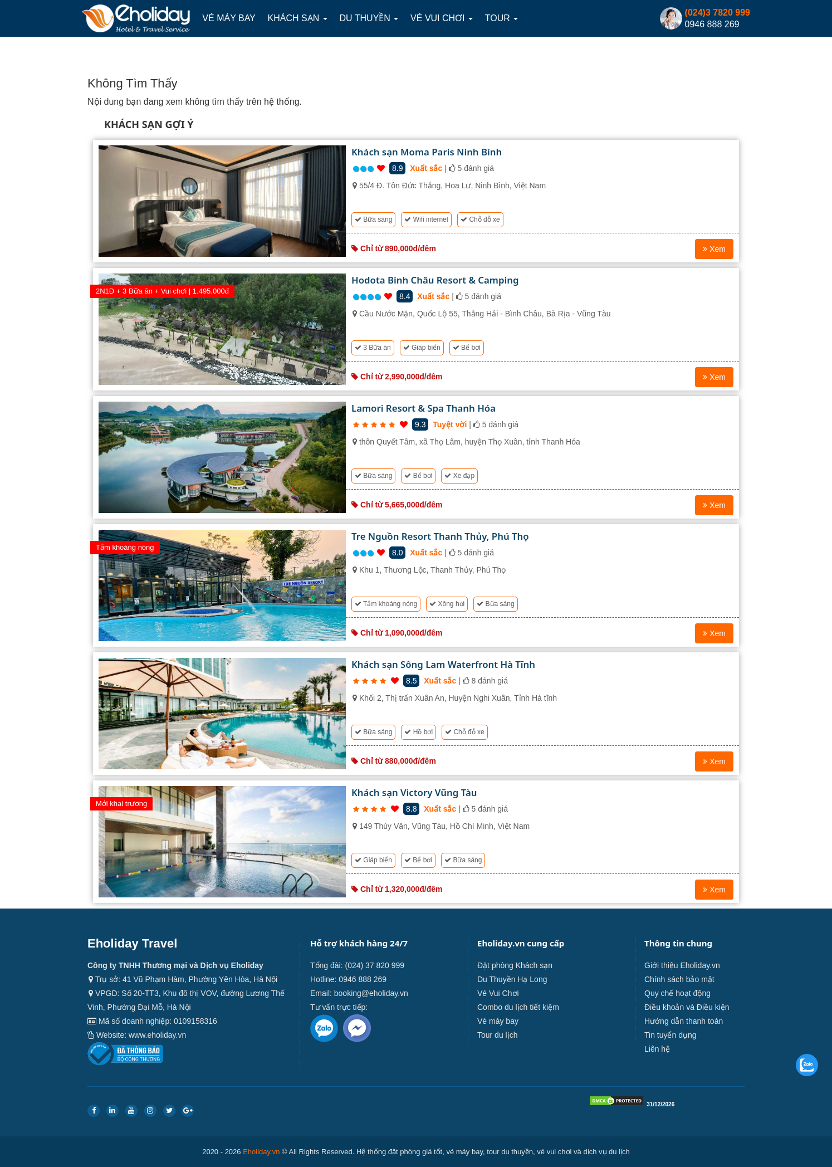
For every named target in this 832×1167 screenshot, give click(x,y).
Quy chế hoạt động (677, 993)
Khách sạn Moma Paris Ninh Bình (426, 151)
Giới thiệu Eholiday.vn (682, 965)
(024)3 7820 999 (717, 12)
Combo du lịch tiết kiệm (518, 1007)
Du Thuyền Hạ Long (512, 979)
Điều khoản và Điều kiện (687, 1007)
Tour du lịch (497, 1035)
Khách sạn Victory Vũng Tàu (414, 792)
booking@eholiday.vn (371, 993)
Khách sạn (297, 18)
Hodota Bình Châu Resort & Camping (434, 280)
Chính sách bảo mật (679, 979)
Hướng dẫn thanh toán (683, 1021)
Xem (714, 249)
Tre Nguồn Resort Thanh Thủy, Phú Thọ (440, 536)
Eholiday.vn (261, 1152)
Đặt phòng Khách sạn (514, 965)
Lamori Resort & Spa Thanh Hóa (423, 408)
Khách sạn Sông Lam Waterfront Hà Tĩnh (443, 664)
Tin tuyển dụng (670, 1035)
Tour (502, 18)
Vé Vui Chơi (442, 18)
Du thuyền (369, 18)
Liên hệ (657, 1048)
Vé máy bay (228, 18)
